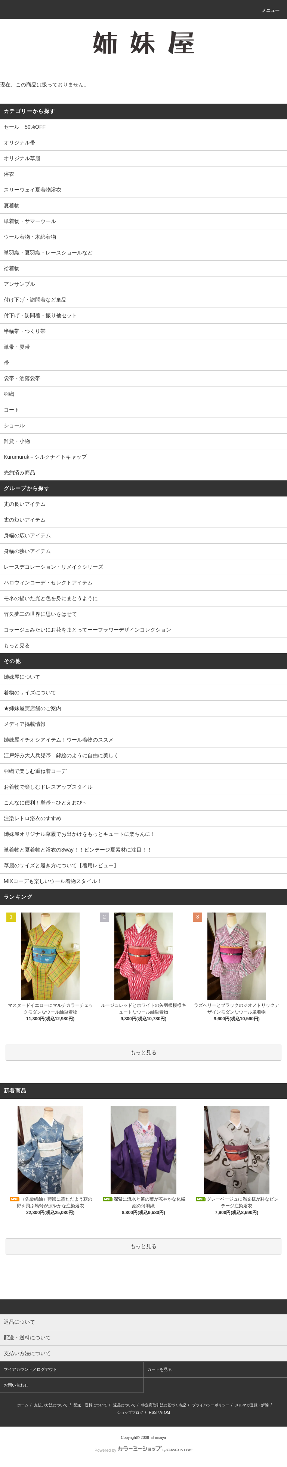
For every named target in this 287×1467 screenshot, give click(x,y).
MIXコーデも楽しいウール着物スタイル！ (53, 881)
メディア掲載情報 (25, 724)
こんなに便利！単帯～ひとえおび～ (45, 803)
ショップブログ (130, 1413)
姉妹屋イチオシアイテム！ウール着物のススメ (59, 740)
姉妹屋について (22, 677)
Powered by (143, 1450)
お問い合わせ (16, 1385)
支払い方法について (51, 1405)
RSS (153, 1413)
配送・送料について (90, 1405)
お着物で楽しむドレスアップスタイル (48, 787)
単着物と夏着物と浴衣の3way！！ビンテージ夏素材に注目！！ (78, 850)
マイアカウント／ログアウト (30, 1369)
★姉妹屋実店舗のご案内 (32, 708)
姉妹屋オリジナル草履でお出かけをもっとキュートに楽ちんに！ (79, 834)
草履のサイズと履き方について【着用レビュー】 (61, 865)
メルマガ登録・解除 (252, 1405)
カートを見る (159, 1369)
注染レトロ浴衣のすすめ (32, 818)
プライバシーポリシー (210, 1405)
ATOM (165, 1413)
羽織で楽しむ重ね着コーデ (35, 771)
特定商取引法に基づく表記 (163, 1405)
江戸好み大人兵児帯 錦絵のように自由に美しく (61, 755)
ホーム (22, 1405)
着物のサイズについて (30, 693)
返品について (124, 1405)
